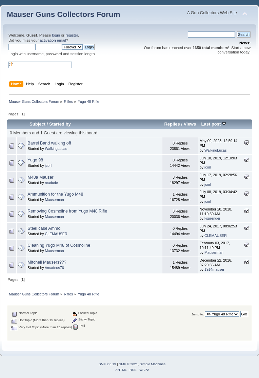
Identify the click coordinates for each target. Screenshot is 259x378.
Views (190, 124)
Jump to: (198, 314)
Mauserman (54, 200)
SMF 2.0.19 (107, 364)
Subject (37, 124)
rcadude (51, 183)
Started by (60, 124)
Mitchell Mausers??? (46, 262)
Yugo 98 (35, 160)
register (71, 35)
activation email (53, 40)
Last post (213, 124)
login (56, 35)
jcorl (48, 165)
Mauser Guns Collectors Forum (63, 14)
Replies (172, 124)
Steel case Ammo (43, 228)
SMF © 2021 (128, 364)
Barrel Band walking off (49, 143)
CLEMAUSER (56, 234)
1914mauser (214, 269)
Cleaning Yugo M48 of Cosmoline (58, 245)
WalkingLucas (56, 149)
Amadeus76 (54, 268)
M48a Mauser (40, 177)
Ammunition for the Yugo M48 (55, 194)
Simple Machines (152, 364)
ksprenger (212, 218)
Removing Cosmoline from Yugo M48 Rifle (67, 211)
